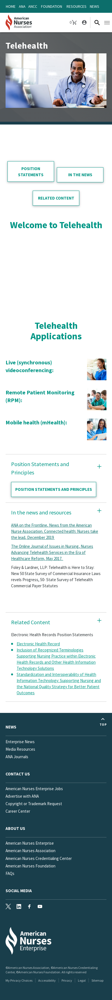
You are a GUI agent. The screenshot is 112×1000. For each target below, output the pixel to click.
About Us (15, 828)
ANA (22, 6)
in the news (80, 174)
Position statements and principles (53, 489)
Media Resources (20, 749)
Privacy (67, 980)
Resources (76, 6)
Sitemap (97, 980)
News (94, 6)
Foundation (51, 6)
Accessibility (47, 980)
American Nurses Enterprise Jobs (34, 788)
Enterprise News (20, 741)
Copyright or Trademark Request (34, 803)
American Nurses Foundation (30, 866)
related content (56, 198)
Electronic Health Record (38, 643)
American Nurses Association (30, 850)
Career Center (18, 811)
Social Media (19, 890)
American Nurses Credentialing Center (39, 858)
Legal (82, 980)
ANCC (32, 6)
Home (11, 6)
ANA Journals (17, 756)
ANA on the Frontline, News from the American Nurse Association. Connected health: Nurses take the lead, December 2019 (54, 531)
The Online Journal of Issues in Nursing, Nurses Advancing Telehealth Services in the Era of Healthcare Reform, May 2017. (52, 552)
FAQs (10, 873)
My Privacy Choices (19, 980)
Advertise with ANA (22, 796)
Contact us (18, 774)
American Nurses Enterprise (30, 843)
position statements (31, 171)
